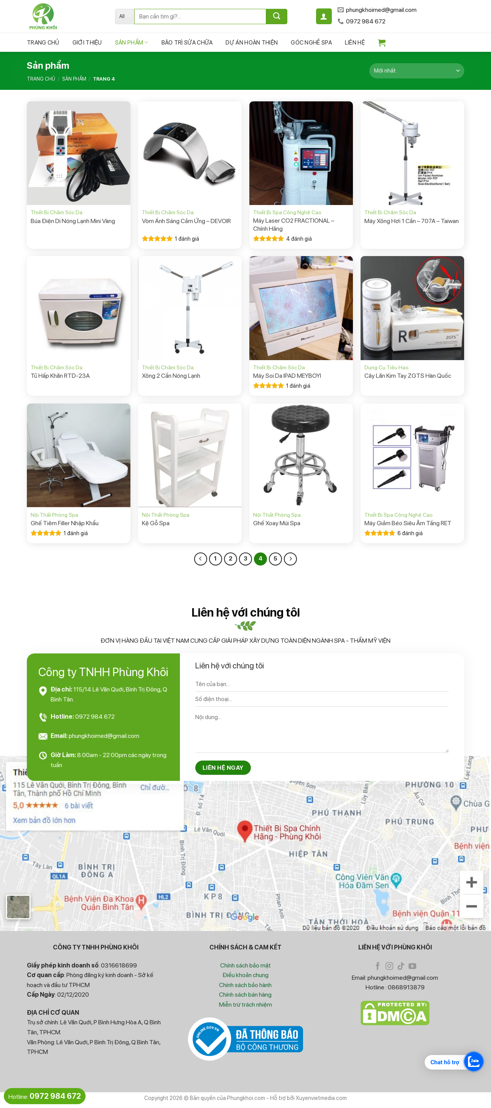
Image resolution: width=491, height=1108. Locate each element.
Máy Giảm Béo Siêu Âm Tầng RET (407, 523)
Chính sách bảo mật (245, 965)
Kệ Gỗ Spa (156, 523)
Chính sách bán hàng (245, 994)
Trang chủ (43, 42)
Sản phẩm (131, 42)
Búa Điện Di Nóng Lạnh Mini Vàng (73, 221)
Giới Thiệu (87, 42)
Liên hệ (355, 42)
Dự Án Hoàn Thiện (252, 42)
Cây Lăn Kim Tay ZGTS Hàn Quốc (407, 375)
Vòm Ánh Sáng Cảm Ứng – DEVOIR (186, 221)
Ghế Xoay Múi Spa (276, 523)
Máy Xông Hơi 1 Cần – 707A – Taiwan (411, 221)
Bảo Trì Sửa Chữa (187, 42)
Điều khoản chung (245, 975)
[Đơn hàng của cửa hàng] (416, 70)
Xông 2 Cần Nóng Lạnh (171, 375)
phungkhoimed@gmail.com (104, 735)
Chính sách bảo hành (245, 985)
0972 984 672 (95, 716)
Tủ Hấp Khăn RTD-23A (60, 375)
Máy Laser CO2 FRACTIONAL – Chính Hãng (293, 224)
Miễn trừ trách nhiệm (245, 1004)
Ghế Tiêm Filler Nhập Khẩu (65, 523)
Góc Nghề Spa (311, 42)
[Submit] (276, 16)
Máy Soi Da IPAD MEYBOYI (287, 375)
